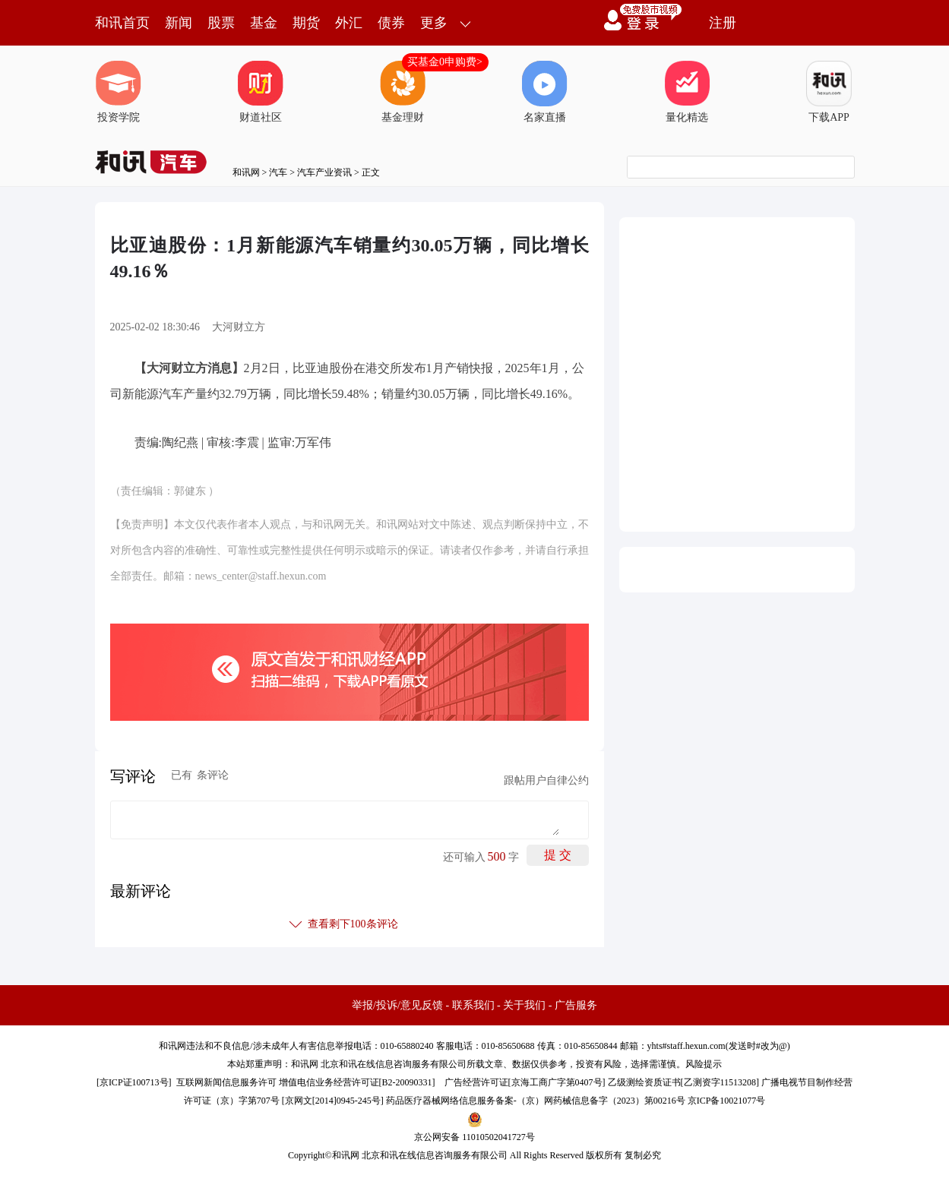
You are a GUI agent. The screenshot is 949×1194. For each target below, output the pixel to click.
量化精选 (687, 92)
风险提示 (703, 1064)
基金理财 (402, 92)
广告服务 (576, 1005)
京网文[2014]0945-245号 (333, 1100)
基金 (263, 22)
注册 (722, 22)
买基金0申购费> (444, 62)
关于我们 (524, 1005)
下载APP (829, 92)
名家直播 (545, 92)
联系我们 (473, 1005)
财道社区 (260, 92)
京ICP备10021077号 (727, 1100)
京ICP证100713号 (134, 1082)
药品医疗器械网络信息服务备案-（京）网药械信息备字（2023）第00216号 (535, 1100)
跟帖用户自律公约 (546, 780)
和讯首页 (122, 22)
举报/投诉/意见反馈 (397, 1005)
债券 (391, 22)
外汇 (348, 22)
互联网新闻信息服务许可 (226, 1082)
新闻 (178, 22)
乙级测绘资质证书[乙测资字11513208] (684, 1082)
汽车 (278, 172)
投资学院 (118, 92)
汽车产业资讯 (324, 172)
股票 (221, 22)
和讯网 (246, 172)
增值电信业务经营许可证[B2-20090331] (357, 1082)
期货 (306, 22)
